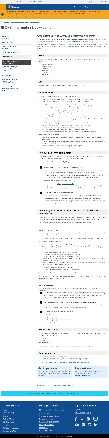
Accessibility (68, 436)
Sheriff (5, 425)
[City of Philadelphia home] (14, 7)
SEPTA (77, 410)
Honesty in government (49, 421)
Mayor (5, 410)
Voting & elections (46, 424)
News (101, 7)
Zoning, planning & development (19, 22)
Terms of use (41, 436)
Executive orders (46, 419)
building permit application (65, 184)
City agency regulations (49, 416)
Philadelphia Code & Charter (51, 410)
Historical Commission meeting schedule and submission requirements (64, 359)
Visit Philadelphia (82, 412)
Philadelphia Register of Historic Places (69, 39)
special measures (70, 12)
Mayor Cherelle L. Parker (30, 7)
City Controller (8, 422)
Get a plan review (34, 22)
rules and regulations (57, 264)
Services (65, 7)
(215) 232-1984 (79, 14)
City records (44, 413)
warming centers (22, 14)
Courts (5, 416)
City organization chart (48, 430)
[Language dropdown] (106, 2)
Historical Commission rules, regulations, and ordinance (60, 357)
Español (96, 2)
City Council (7, 413)
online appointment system (82, 175)
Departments (89, 7)
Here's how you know (38, 1)
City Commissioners (11, 428)
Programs (77, 7)
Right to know (50, 436)
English (90, 2)
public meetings (56, 219)
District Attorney (9, 419)
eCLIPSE (79, 170)
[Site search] (107, 7)
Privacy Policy (59, 436)
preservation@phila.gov (62, 162)
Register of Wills (9, 431)
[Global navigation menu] (3, 7)
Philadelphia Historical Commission (63, 385)
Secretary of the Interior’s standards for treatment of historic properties (65, 362)
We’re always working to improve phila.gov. (54, 393)
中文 (101, 2)
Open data (43, 427)
